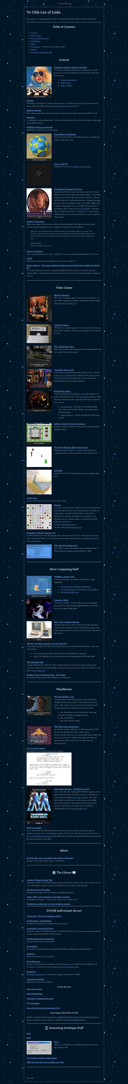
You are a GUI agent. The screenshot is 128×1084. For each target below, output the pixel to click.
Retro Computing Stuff (40, 38)
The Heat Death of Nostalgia (38, 890)
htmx (29, 1037)
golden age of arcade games (65, 375)
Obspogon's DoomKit (35, 979)
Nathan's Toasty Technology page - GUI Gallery (46, 675)
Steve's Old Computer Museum (66, 622)
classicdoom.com (33, 961)
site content (84, 396)
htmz (29, 1033)
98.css (56, 1042)
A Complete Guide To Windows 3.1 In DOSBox (79, 589)
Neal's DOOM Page (35, 994)
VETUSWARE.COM (35, 662)
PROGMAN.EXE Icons (70, 592)
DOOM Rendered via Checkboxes (40, 939)
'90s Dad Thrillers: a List (64, 697)
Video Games (36, 35)
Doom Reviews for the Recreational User (43, 1008)
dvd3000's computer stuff (64, 576)
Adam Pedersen (67, 415)
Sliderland (31, 117)
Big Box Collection (61, 295)
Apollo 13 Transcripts (35, 221)
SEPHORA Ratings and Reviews (40, 127)
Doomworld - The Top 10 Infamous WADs (44, 916)
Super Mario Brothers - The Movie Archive (71, 789)
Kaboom (57, 505)
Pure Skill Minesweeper (66, 524)
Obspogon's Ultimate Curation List (41, 533)
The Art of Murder (82, 208)
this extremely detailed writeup (39, 836)
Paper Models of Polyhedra (65, 134)
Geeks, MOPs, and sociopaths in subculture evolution (48, 897)
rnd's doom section (34, 989)
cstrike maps (32, 498)
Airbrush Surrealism (69, 80)
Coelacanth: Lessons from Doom (40, 928)
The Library (35, 46)
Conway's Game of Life (81, 166)
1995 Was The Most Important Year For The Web (47, 643)
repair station (94, 375)
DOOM (33, 49)
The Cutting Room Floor (64, 346)
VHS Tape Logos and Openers (66, 726)
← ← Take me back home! (64, 3)
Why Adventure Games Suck (65, 545)
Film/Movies (35, 41)
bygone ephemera (38, 670)
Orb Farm (58, 470)
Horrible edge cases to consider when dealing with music (50, 858)
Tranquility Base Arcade (64, 370)
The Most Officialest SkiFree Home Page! (71, 447)
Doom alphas (32, 946)
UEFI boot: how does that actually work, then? (45, 1062)
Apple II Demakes (61, 325)
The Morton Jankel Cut (77, 808)
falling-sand (94, 473)
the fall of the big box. (68, 303)
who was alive (78, 103)
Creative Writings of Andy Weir (39, 880)
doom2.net (31, 954)
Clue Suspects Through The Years (68, 189)
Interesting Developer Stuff (41, 52)
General (34, 32)
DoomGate (31, 971)
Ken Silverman (66, 406)
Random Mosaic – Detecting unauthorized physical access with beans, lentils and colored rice (63, 266)
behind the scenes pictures (77, 797)
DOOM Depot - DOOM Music (39, 921)
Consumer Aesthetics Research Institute (70, 67)
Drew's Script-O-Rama (36, 748)
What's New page (37, 974)
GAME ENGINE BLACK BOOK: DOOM (73, 1017)
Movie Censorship (34, 828)
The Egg (84, 885)
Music (33, 44)
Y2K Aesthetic (66, 85)
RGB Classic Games (62, 391)
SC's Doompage (33, 1003)
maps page (67, 964)
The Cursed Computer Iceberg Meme (42, 1058)
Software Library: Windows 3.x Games (69, 424)
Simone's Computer (35, 251)
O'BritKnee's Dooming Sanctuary (40, 998)
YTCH (29, 258)
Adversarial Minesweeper (71, 527)
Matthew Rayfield (34, 110)
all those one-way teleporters (63, 967)
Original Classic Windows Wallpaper (75, 586)
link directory (64, 106)
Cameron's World (61, 600)
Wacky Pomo (66, 82)
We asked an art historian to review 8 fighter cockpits (48, 904)
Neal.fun (30, 100)
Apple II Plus (94, 627)
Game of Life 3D (61, 164)
